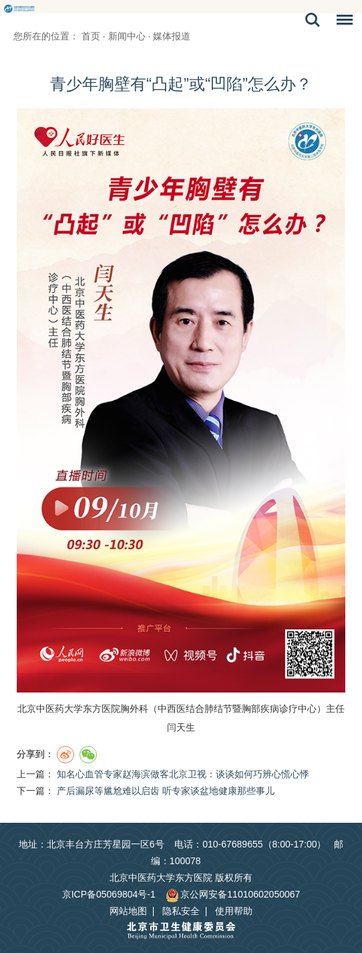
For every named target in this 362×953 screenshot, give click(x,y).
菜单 (341, 22)
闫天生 (181, 727)
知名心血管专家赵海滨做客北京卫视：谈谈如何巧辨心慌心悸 (183, 774)
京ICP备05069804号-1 (109, 894)
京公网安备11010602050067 (233, 894)
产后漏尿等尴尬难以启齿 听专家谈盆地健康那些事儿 (166, 790)
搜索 (312, 20)
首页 (90, 36)
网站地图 (128, 911)
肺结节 (218, 708)
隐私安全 (181, 911)
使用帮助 (233, 911)
